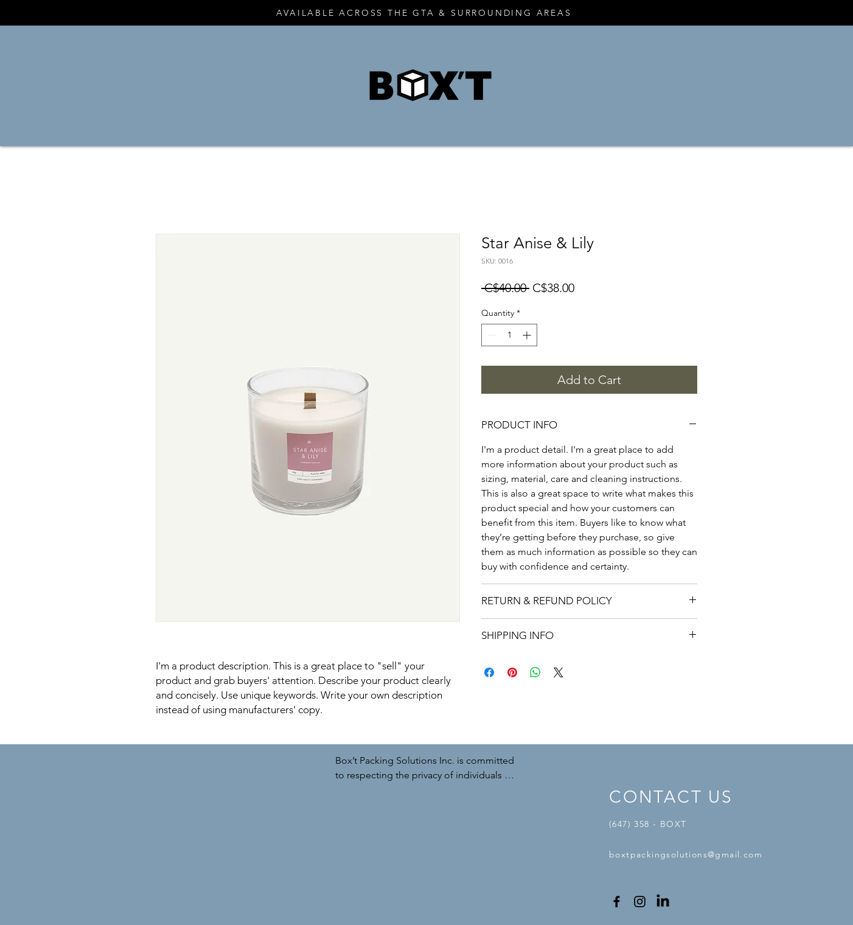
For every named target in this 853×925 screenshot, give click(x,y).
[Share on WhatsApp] (535, 672)
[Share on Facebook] (489, 672)
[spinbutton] (509, 335)
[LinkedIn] (662, 901)
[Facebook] (616, 901)
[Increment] (527, 335)
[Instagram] (639, 901)
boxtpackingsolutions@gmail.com (685, 854)
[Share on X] (558, 672)
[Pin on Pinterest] (512, 672)
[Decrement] (490, 335)
